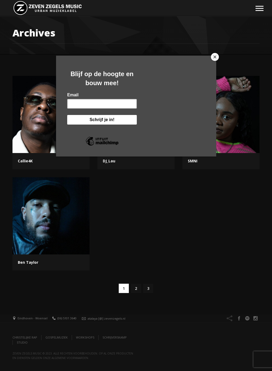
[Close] (215, 57)
